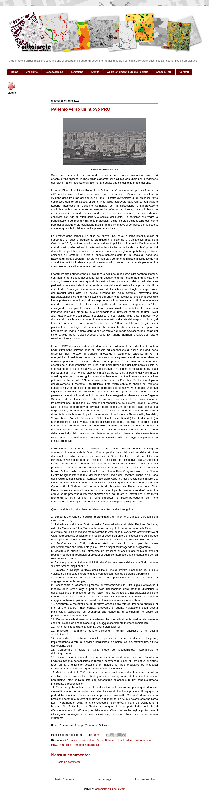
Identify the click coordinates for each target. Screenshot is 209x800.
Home (14, 72)
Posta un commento (68, 761)
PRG (54, 744)
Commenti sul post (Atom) (110, 788)
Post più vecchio (145, 779)
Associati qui (164, 72)
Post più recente (64, 779)
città (65, 740)
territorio (79, 744)
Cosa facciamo (54, 72)
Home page (104, 779)
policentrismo (143, 740)
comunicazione (79, 740)
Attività (95, 72)
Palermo (110, 740)
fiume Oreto (96, 740)
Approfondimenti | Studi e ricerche (127, 72)
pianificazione (125, 740)
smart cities (65, 744)
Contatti (184, 72)
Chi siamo (32, 72)
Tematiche (77, 72)
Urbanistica (92, 744)
